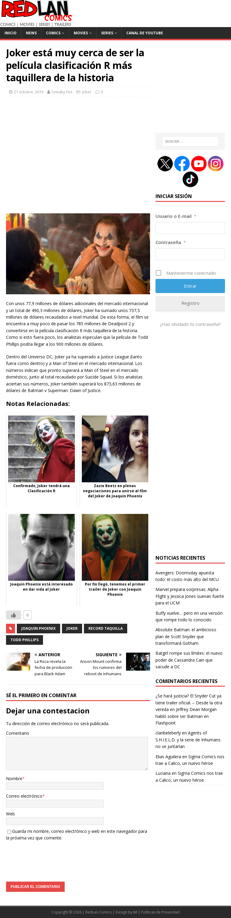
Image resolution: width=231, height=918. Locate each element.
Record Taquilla (105, 628)
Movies (81, 33)
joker (72, 628)
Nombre (14, 778)
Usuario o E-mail (176, 216)
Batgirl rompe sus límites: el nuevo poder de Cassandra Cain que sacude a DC (189, 659)
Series (107, 33)
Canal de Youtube (144, 33)
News (31, 33)
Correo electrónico (24, 796)
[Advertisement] (78, 158)
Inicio (11, 33)
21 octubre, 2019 (28, 91)
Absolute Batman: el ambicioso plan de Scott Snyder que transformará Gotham (186, 636)
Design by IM (126, 912)
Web (10, 814)
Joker (86, 91)
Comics (53, 33)
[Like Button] (13, 615)
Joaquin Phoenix (38, 628)
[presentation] (51, 859)
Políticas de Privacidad (160, 912)
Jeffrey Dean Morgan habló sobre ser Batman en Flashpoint (186, 716)
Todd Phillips (24, 639)
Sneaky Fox (61, 91)
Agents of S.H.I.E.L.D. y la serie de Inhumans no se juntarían (188, 739)
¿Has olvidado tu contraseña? (190, 324)
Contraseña (171, 242)
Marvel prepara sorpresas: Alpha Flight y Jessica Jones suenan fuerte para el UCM (190, 596)
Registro (190, 303)
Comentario (17, 733)
